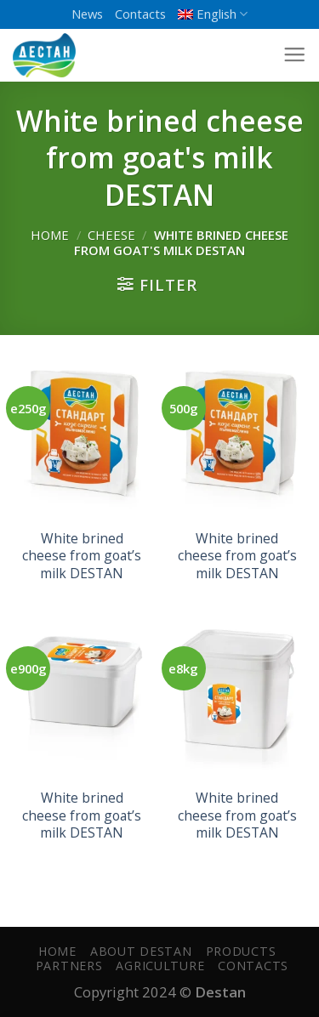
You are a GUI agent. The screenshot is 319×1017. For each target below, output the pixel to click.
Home (50, 234)
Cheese (111, 234)
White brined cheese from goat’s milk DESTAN (81, 556)
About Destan (141, 951)
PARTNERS (69, 965)
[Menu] (294, 55)
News (87, 13)
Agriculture (160, 965)
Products (241, 951)
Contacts (140, 13)
